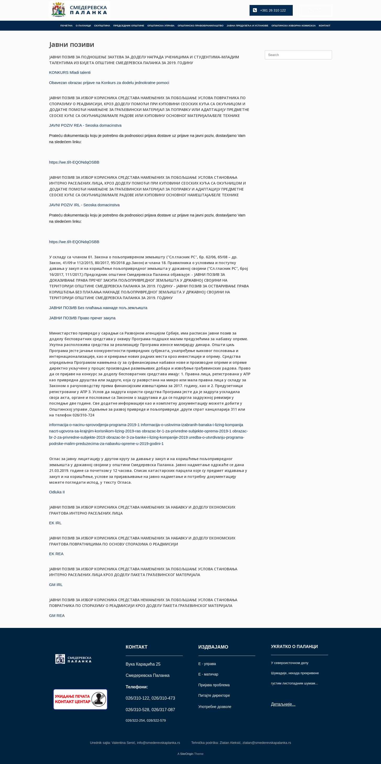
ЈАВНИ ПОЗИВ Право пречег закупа (82, 318)
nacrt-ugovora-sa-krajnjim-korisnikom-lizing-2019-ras (95, 431)
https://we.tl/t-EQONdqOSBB (74, 162)
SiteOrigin (187, 753)
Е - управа (207, 664)
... (293, 704)
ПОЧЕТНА (66, 25)
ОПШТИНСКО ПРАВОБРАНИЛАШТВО (200, 25)
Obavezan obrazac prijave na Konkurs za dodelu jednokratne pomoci (109, 82)
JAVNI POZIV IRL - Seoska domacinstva (84, 205)
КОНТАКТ (324, 25)
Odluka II (57, 492)
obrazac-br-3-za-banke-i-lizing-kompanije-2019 (147, 437)
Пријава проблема (214, 685)
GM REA (57, 615)
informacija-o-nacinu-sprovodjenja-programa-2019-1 (94, 424)
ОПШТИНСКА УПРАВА (161, 25)
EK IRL (55, 523)
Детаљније (281, 704)
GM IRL (56, 584)
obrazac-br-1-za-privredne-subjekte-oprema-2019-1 (186, 431)
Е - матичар (208, 674)
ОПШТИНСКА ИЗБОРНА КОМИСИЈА (294, 25)
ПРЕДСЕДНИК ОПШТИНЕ (128, 25)
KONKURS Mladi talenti (70, 72)
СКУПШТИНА (102, 25)
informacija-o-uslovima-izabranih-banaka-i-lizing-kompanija (192, 424)
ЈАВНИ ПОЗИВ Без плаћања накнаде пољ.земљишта (98, 307)
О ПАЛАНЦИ (83, 25)
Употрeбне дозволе (214, 707)
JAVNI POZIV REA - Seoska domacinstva (85, 125)
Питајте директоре (214, 695)
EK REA (56, 553)
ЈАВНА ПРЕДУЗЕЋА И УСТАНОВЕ (247, 25)
